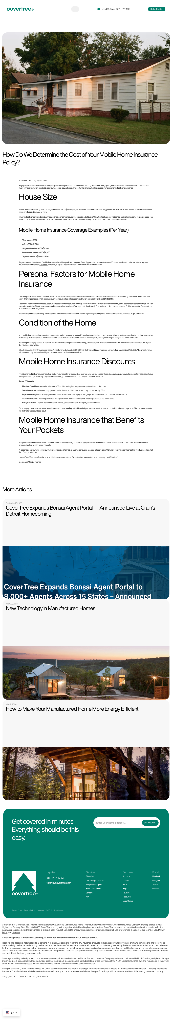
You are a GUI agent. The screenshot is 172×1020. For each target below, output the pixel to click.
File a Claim (90, 876)
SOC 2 (49, 910)
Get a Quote (156, 9)
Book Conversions (93, 888)
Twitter (155, 884)
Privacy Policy (29, 910)
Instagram (156, 880)
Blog (124, 888)
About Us (126, 876)
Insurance (23, 461)
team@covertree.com (59, 883)
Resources (127, 896)
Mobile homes (34, 461)
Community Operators (94, 880)
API (87, 896)
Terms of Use (17, 910)
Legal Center (128, 900)
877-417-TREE (123, 9)
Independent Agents (94, 884)
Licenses (40, 910)
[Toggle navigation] (75, 9)
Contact (126, 880)
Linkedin (155, 888)
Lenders (89, 892)
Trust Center (58, 910)
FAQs (125, 884)
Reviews (126, 892)
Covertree (43, 264)
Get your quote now (87, 457)
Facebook (156, 876)
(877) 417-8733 (55, 878)
